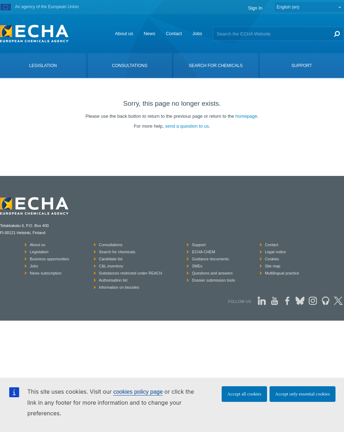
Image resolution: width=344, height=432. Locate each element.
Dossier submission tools (213, 280)
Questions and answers (212, 273)
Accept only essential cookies (302, 394)
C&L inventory (111, 266)
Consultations (111, 245)
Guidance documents (210, 259)
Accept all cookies (244, 394)
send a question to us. (187, 126)
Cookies (272, 259)
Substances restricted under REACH (130, 273)
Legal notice (275, 252)
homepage (246, 116)
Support (199, 245)
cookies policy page (138, 392)
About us (124, 33)
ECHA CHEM (203, 252)
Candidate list (111, 259)
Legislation (39, 252)
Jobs (197, 33)
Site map (272, 266)
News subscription (45, 273)
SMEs (197, 266)
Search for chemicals (117, 252)
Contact (174, 33)
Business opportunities (49, 259)
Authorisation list (113, 280)
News (149, 33)
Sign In (255, 8)
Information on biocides (119, 287)
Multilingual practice (282, 273)
